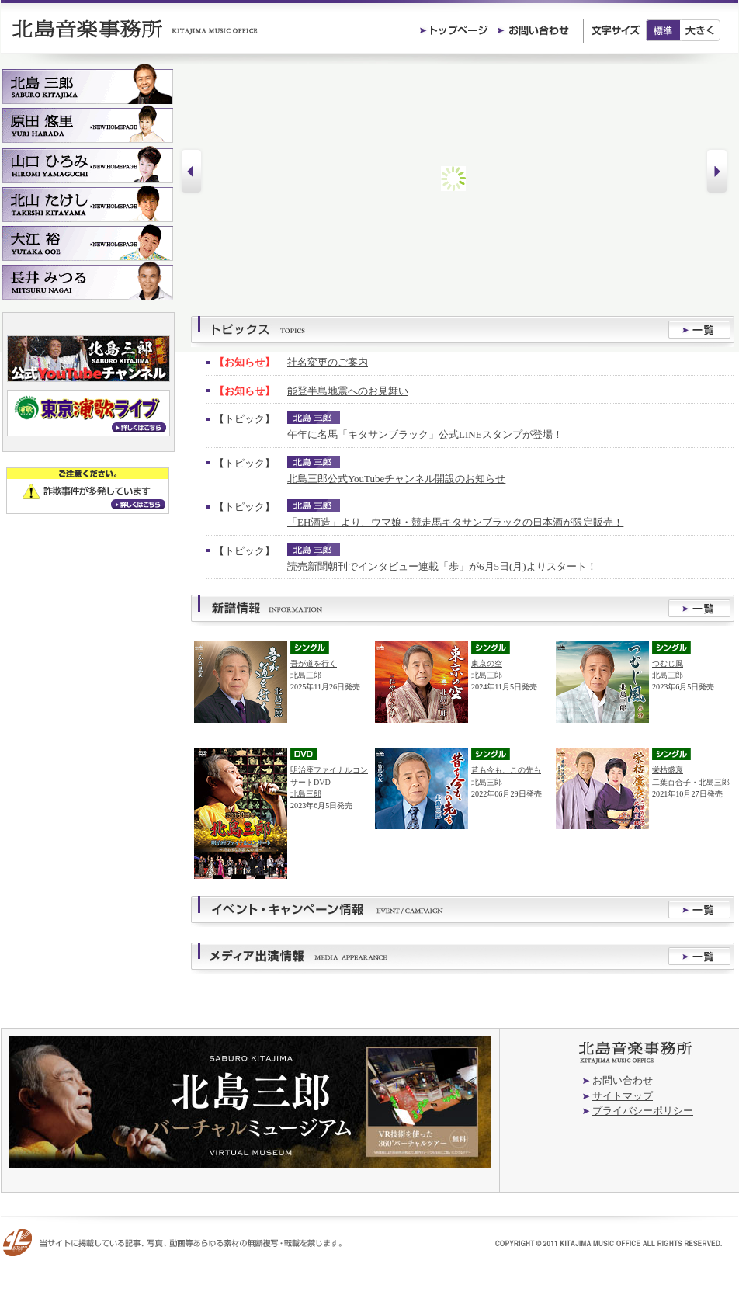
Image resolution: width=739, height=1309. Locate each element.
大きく (700, 30)
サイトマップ (622, 1096)
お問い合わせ (622, 1080)
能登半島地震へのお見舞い (347, 391)
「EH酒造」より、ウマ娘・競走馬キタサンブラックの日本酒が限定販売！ (455, 522)
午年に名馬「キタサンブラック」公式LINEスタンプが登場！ (425, 434)
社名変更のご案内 (327, 362)
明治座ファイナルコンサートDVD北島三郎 (329, 781)
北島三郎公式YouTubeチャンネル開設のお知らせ (396, 478)
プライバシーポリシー (642, 1110)
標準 (663, 30)
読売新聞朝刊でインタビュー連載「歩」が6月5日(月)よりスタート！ (442, 566)
